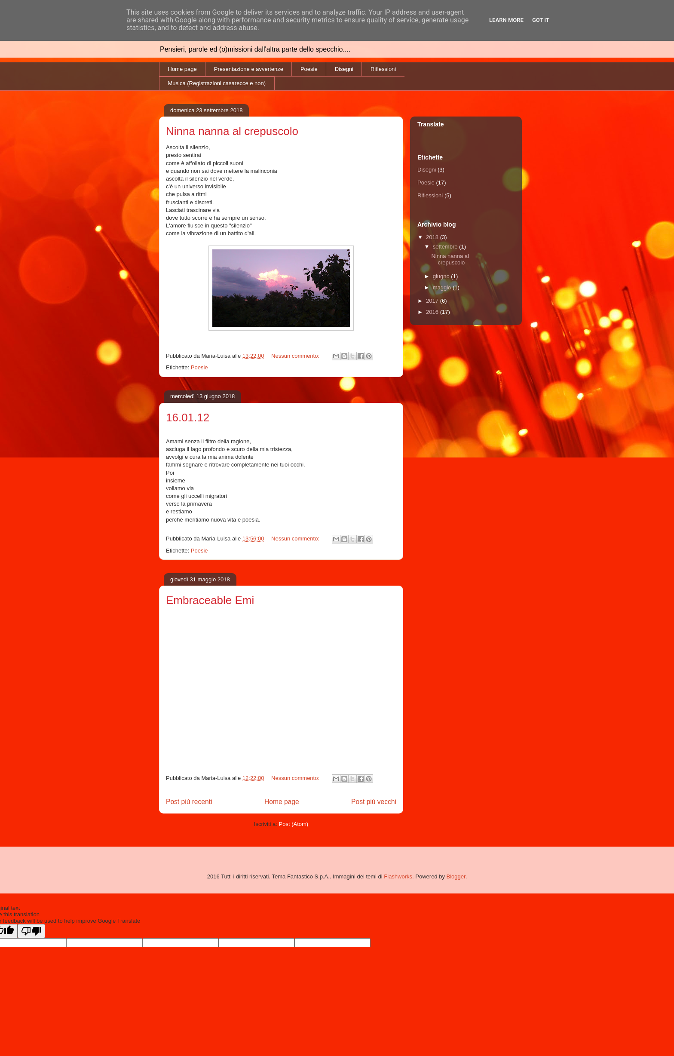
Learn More (506, 20)
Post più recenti (189, 801)
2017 (433, 301)
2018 (433, 237)
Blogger (456, 876)
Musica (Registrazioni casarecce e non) (217, 83)
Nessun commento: (296, 356)
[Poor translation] (31, 931)
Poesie (309, 69)
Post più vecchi (373, 801)
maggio (443, 287)
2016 (433, 312)
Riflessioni (383, 69)
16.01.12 (187, 417)
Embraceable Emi (210, 600)
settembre (446, 246)
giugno (442, 276)
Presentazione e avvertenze (248, 69)
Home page (182, 69)
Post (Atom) (294, 824)
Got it (540, 20)
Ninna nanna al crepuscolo (232, 131)
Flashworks (398, 876)
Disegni (344, 69)
